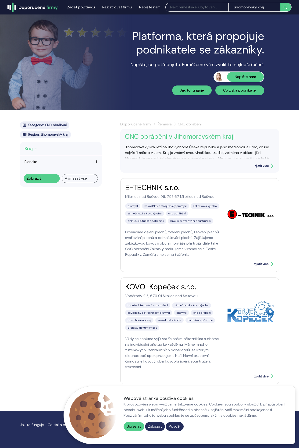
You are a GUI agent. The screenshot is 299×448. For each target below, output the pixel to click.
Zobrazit (34, 178)
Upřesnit (134, 426)
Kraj (28, 149)
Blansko (31, 161)
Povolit (175, 426)
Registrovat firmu (117, 7)
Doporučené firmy (135, 124)
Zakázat (155, 426)
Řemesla (164, 124)
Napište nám (149, 7)
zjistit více (261, 166)
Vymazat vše (76, 178)
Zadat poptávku (81, 7)
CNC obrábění (190, 124)
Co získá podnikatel (239, 90)
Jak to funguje (192, 90)
